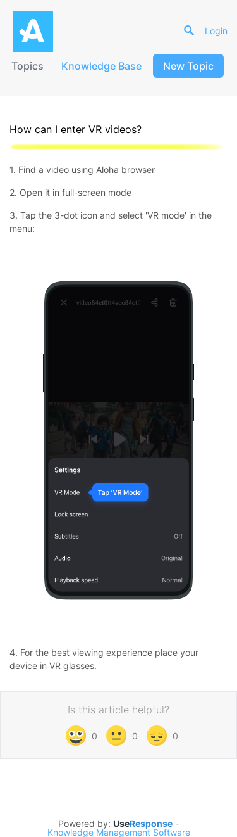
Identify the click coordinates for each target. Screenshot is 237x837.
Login (216, 30)
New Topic (188, 66)
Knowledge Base (101, 66)
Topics (27, 66)
